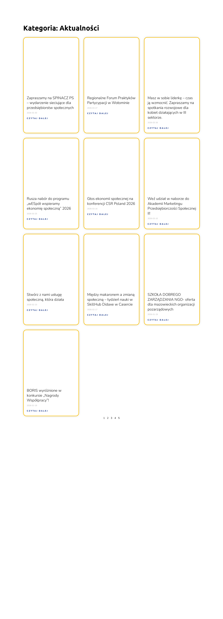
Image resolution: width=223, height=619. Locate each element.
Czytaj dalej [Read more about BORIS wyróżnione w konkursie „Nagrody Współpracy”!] (37, 411)
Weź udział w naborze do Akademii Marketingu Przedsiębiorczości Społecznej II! (172, 206)
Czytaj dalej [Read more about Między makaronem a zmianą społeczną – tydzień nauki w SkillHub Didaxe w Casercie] (98, 315)
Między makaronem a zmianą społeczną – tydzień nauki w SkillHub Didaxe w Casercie (111, 299)
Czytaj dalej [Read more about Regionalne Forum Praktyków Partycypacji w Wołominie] (98, 113)
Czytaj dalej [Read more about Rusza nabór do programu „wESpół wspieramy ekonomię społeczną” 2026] (37, 219)
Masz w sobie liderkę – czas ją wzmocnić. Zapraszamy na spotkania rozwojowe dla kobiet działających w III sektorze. (171, 107)
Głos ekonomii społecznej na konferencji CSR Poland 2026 (111, 201)
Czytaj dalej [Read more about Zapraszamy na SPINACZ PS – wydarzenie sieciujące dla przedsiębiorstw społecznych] (37, 118)
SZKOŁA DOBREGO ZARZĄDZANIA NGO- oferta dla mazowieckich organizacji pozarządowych (171, 302)
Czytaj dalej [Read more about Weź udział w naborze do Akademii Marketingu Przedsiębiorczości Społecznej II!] (158, 224)
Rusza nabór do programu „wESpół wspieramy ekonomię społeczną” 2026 (49, 203)
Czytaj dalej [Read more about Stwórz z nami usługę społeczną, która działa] (37, 310)
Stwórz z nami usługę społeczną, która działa (45, 297)
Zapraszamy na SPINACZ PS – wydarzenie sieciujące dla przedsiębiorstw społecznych (50, 102)
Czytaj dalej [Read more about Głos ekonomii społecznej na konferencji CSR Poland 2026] (98, 214)
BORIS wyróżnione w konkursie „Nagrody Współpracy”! (44, 395)
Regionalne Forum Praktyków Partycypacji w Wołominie (111, 100)
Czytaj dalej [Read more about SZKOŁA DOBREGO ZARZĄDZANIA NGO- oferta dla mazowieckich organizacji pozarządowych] (158, 320)
